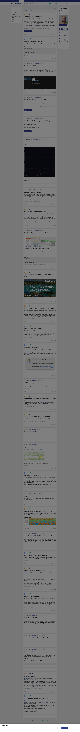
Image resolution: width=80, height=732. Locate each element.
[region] (40, 728)
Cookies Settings (57, 727)
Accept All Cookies (65, 727)
